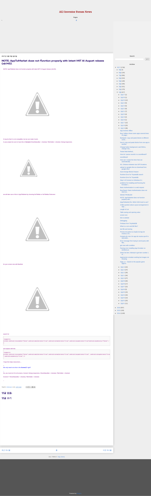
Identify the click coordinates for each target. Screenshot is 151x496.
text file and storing (126, 229)
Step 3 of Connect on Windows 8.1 (131, 180)
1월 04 (122, 295)
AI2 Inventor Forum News (75, 11)
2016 (119, 307)
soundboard (124, 157)
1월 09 (122, 281)
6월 (120, 78)
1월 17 (122, 122)
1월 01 (122, 303)
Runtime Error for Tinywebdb (129, 177)
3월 (120, 86)
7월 (120, 75)
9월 (120, 70)
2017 (119, 67)
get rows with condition (127, 245)
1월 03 (122, 298)
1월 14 (122, 267)
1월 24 (122, 103)
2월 (120, 89)
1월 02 (122, 300)
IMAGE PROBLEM (126, 195)
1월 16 (122, 125)
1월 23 (122, 106)
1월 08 (122, 284)
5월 (120, 81)
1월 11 (122, 275)
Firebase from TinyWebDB (128, 223)
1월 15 (122, 128)
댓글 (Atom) (61, 457)
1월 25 (122, 100)
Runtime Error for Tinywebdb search (131, 174)
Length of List (124, 209)
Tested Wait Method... (127, 151)
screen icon (123, 215)
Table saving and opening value (130, 212)
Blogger (79, 493)
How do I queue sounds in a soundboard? (133, 154)
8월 (120, 72)
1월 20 (122, 114)
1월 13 (122, 270)
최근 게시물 (6, 450)
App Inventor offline (126, 130)
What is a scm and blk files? (129, 226)
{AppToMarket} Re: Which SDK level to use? (134, 202)
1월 (120, 92)
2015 (119, 310)
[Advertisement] (56, 35)
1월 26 (122, 97)
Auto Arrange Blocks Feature (129, 172)
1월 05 (122, 292)
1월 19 (122, 117)
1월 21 (122, 111)
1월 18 (122, 120)
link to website (124, 218)
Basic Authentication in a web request (132, 187)
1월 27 (122, 94)
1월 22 (122, 108)
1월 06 (122, 289)
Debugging (123, 220)
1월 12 (122, 272)
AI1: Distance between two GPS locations (133, 164)
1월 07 (122, 286)
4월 (120, 84)
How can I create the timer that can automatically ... (131, 160)
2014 (119, 313)
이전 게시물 (107, 450)
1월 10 (122, 278)
